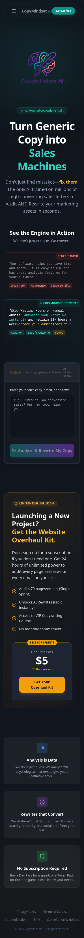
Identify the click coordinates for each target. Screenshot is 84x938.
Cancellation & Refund (63, 919)
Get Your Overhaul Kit (42, 685)
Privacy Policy (26, 911)
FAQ (37, 919)
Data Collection (15, 919)
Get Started (63, 11)
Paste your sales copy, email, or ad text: (39, 390)
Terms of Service (55, 911)
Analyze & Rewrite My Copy (42, 450)
